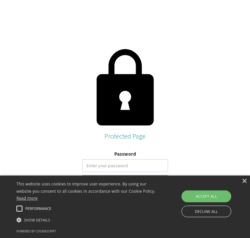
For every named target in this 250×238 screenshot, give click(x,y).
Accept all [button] (206, 196)
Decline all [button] (206, 211)
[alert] (125, 207)
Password (125, 154)
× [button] (244, 181)
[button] (86, 220)
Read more (27, 198)
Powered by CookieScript (36, 231)
